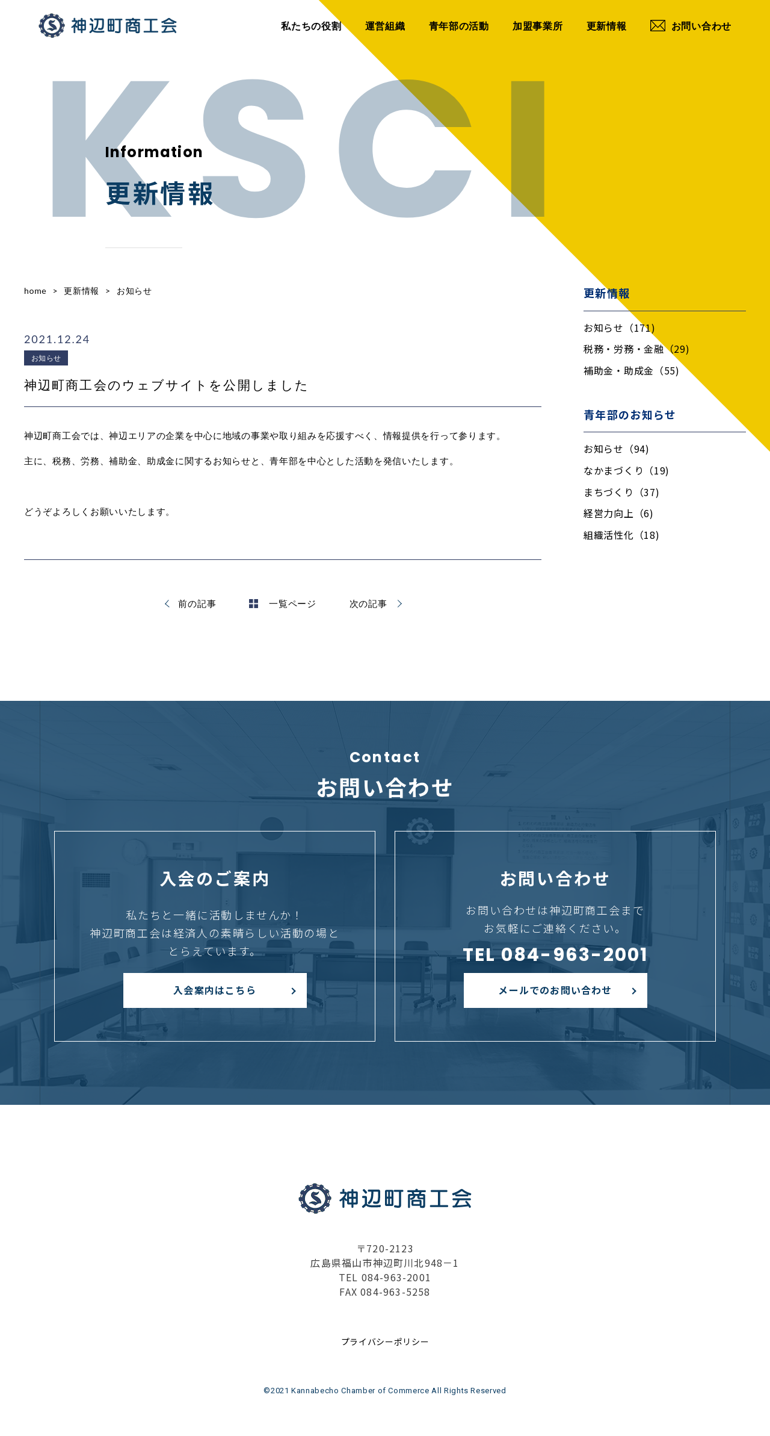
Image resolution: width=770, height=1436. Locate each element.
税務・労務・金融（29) (636, 348)
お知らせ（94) (617, 448)
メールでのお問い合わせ (555, 990)
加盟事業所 (538, 25)
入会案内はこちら (214, 990)
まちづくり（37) (621, 492)
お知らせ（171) (619, 327)
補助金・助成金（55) (632, 370)
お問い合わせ (691, 25)
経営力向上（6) (619, 513)
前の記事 (197, 603)
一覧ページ (282, 603)
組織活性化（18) (621, 534)
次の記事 (368, 603)
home (35, 290)
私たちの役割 (311, 25)
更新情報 (607, 25)
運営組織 (385, 25)
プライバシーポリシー (385, 1341)
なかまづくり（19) (627, 470)
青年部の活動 (459, 25)
